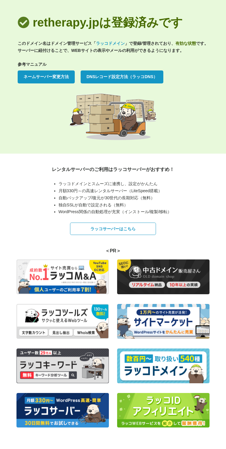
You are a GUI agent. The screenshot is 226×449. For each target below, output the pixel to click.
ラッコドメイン (110, 43)
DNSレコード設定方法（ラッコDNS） (122, 76)
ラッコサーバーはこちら (113, 228)
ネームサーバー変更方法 (46, 76)
